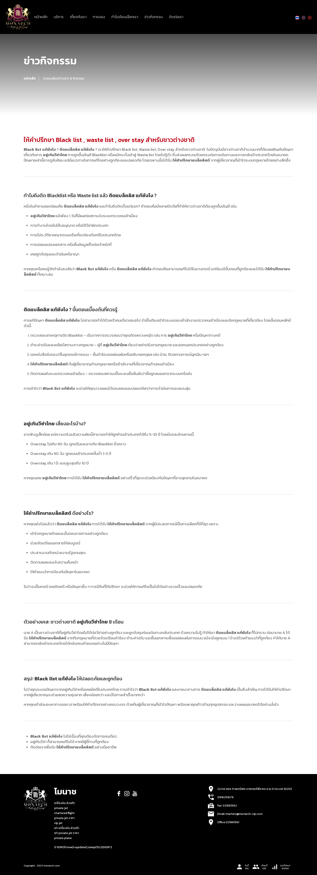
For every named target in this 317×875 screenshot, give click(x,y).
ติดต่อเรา (176, 17)
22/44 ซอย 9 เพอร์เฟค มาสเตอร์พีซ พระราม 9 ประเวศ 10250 (254, 789)
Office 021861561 (228, 822)
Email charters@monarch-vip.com (239, 814)
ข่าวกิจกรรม (153, 17)
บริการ (59, 17)
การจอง (99, 17)
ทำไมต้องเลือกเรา (124, 17)
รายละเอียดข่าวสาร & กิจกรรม (63, 78)
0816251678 (225, 797)
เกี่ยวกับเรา (78, 17)
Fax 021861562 (227, 805)
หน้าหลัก (40, 17)
